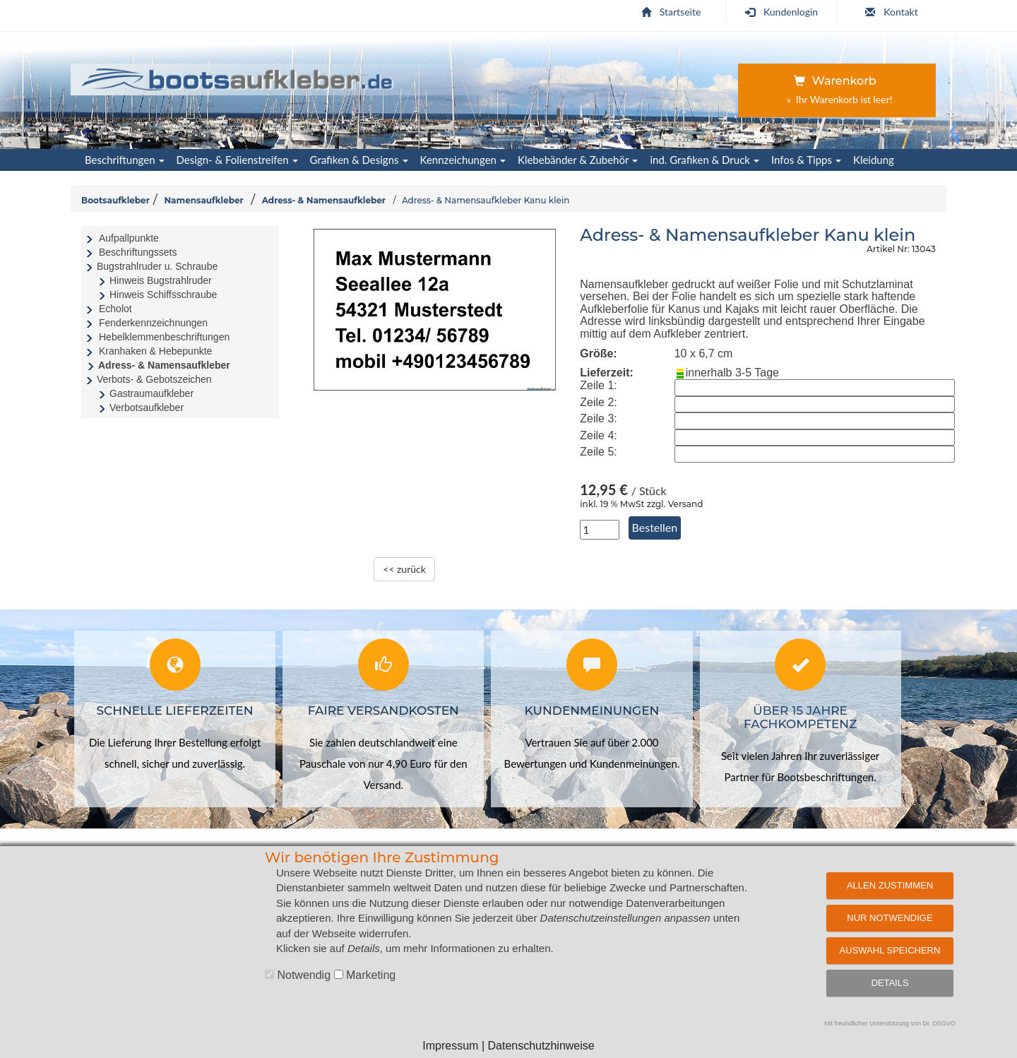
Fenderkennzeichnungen (153, 322)
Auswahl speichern (890, 950)
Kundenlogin (781, 12)
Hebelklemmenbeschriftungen (164, 337)
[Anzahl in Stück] (599, 530)
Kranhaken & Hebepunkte (155, 351)
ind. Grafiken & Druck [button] (704, 159)
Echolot (115, 308)
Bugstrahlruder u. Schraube (157, 266)
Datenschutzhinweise (540, 1046)
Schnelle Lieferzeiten (175, 710)
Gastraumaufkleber (151, 393)
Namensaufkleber (203, 200)
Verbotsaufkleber (146, 407)
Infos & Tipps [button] (806, 159)
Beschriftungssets (138, 252)
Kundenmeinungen (592, 710)
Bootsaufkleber (115, 200)
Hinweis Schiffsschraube (163, 294)
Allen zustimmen (890, 885)
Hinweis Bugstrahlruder (160, 280)
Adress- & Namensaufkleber (324, 200)
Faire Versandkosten (383, 710)
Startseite (671, 12)
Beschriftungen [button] (125, 159)
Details (889, 982)
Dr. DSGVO (939, 1023)
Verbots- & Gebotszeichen (154, 379)
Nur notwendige (889, 918)
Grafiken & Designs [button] (359, 159)
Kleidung (873, 159)
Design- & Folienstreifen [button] (237, 159)
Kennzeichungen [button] (463, 159)
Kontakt (891, 12)
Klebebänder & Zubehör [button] (578, 159)
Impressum (450, 1046)
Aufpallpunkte (129, 238)
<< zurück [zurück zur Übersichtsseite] (404, 569)
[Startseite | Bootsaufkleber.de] (237, 77)
